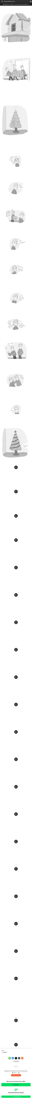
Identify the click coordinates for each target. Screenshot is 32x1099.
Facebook (13, 1058)
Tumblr (19, 1058)
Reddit (22, 1058)
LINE (9, 1058)
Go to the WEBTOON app (16, 1096)
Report (16, 1066)
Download (16, 1084)
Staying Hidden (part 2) (9, 1)
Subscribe (16, 1061)
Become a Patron (15, 1075)
